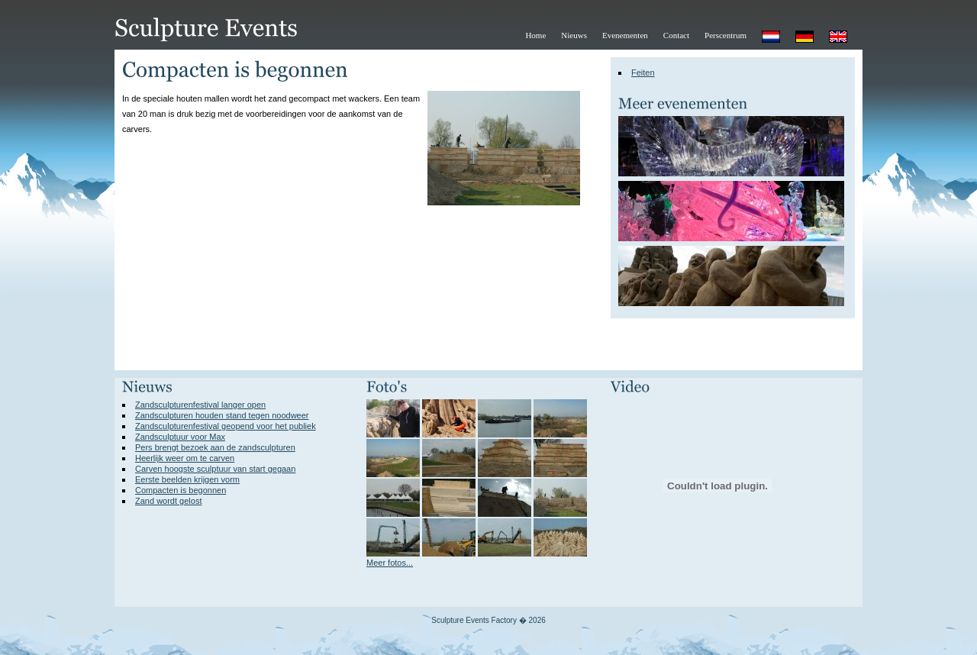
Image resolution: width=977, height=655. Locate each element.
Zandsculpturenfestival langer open (200, 404)
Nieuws (574, 35)
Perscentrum (725, 35)
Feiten (643, 72)
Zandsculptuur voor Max (180, 436)
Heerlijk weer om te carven (184, 458)
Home (535, 35)
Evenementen (625, 35)
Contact (676, 35)
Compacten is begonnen (180, 490)
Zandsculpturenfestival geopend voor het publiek (225, 426)
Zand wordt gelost (168, 500)
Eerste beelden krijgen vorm (187, 479)
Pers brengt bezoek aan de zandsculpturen (215, 447)
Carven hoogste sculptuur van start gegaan (215, 468)
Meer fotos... (389, 562)
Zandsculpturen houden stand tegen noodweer (222, 415)
